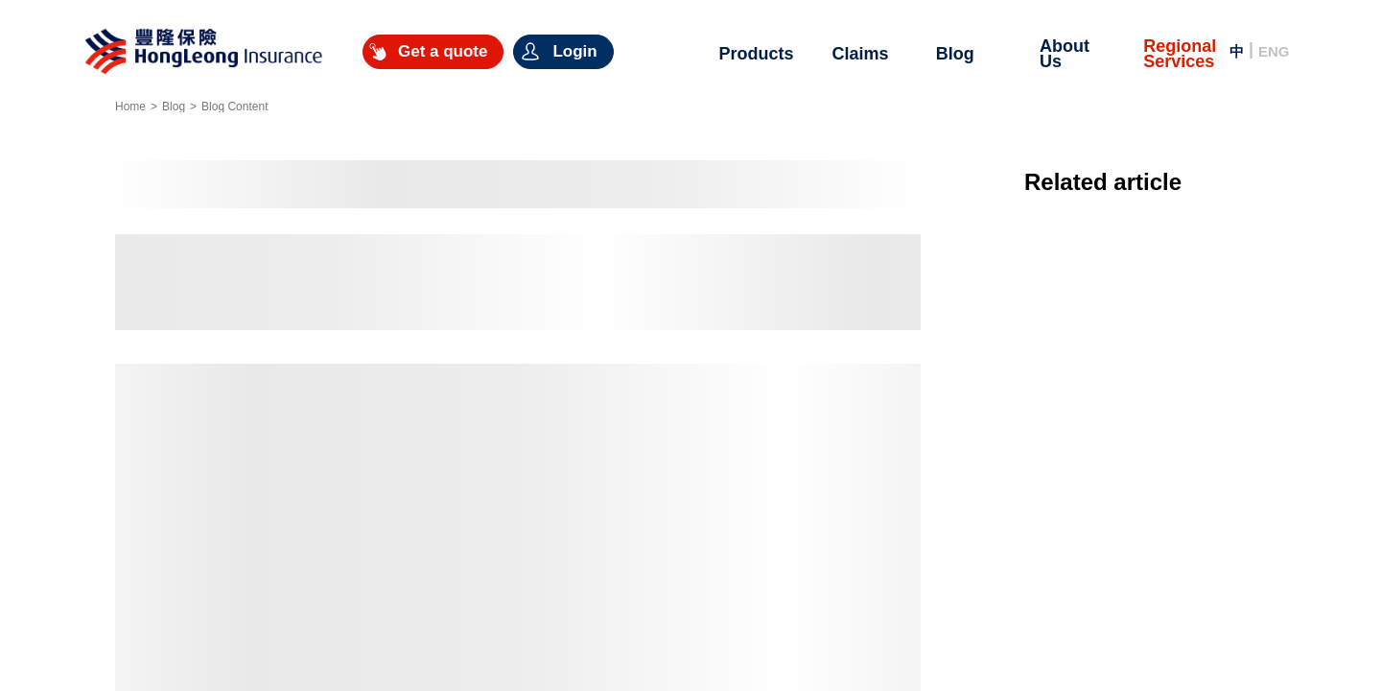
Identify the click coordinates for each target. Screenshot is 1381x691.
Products (755, 53)
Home (130, 106)
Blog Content (234, 106)
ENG (1274, 51)
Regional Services (1179, 53)
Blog (173, 106)
